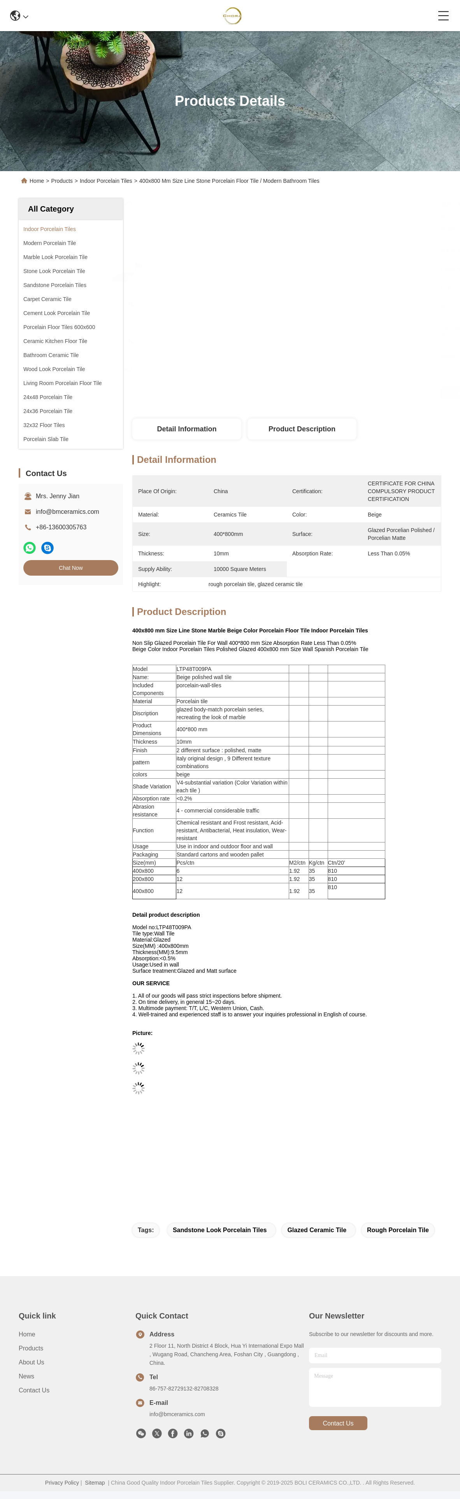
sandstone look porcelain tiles (220, 1230)
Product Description (302, 429)
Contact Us (34, 1390)
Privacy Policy (62, 1483)
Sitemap (95, 1483)
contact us (338, 1423)
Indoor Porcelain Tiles (106, 181)
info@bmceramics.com (67, 511)
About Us (31, 1362)
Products (62, 181)
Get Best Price (351, 393)
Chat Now (71, 568)
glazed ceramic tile (316, 1230)
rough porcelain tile (398, 1230)
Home (37, 181)
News (26, 1376)
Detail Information (186, 429)
